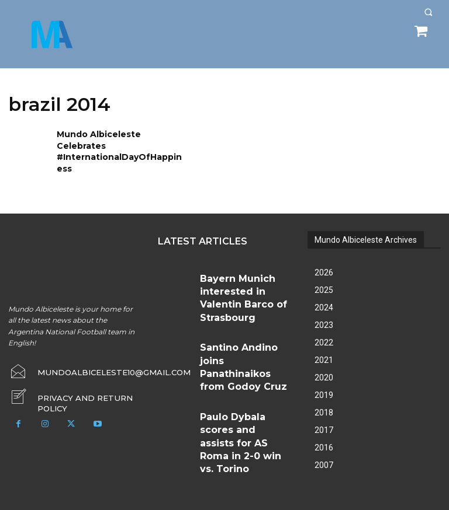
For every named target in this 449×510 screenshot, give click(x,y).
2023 (324, 315)
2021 (324, 350)
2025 (324, 280)
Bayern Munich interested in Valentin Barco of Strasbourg (244, 275)
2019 (324, 385)
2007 (324, 455)
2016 (324, 438)
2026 (324, 263)
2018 (324, 403)
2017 (324, 420)
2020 (324, 368)
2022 (324, 333)
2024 (324, 298)
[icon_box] (74, 384)
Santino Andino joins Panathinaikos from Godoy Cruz (243, 317)
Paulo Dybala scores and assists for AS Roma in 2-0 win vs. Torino (242, 359)
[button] (428, 12)
